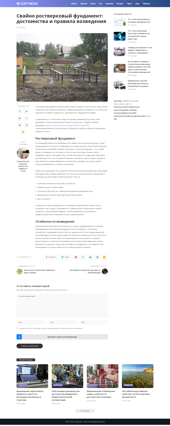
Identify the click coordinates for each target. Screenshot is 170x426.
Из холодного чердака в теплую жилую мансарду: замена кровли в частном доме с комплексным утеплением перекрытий (139, 66)
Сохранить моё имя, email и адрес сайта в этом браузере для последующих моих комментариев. (51, 329)
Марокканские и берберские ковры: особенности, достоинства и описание (101, 394)
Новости (22, 386)
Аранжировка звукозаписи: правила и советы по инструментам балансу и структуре (30, 396)
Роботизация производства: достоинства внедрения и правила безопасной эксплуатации (66, 396)
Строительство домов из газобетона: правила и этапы (23, 166)
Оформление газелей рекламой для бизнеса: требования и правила (138, 83)
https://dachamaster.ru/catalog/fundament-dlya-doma (70, 125)
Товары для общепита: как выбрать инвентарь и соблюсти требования (140, 50)
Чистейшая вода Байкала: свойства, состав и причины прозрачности (136, 394)
